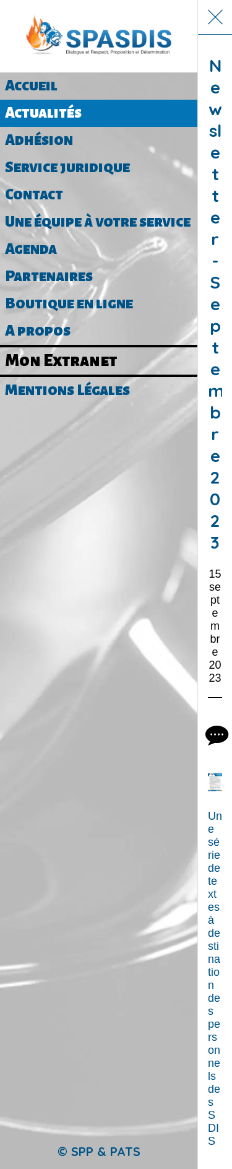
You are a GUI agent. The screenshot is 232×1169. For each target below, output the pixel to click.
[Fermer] (215, 17)
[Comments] (215, 735)
